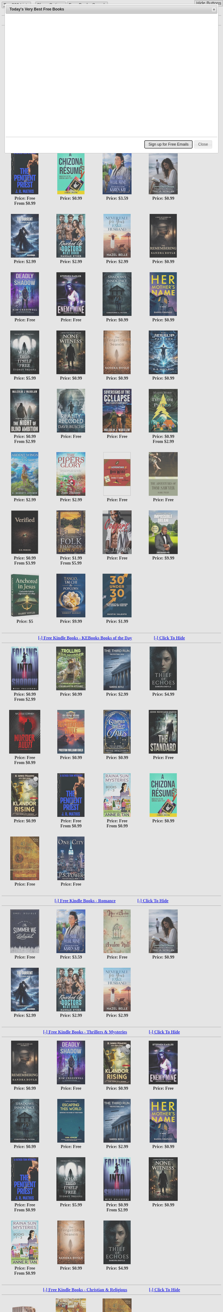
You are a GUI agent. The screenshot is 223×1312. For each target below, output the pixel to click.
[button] (214, 9)
